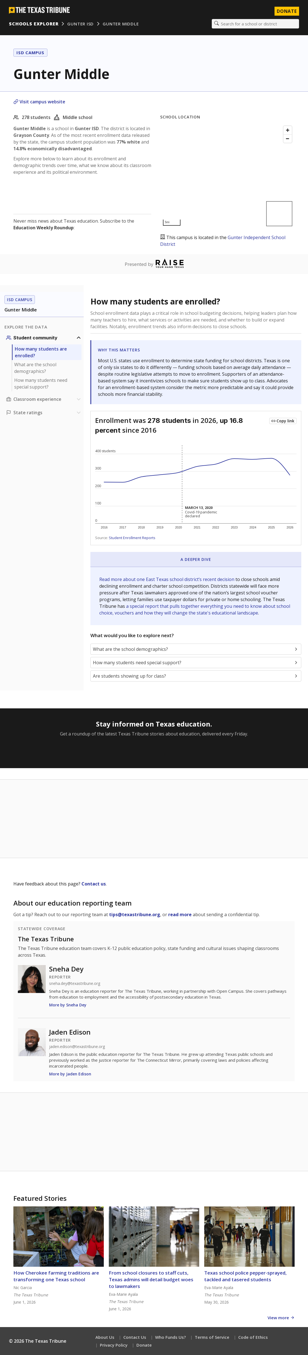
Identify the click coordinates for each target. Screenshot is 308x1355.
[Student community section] (44, 337)
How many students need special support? (40, 383)
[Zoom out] (287, 138)
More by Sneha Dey (67, 1005)
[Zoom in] (287, 130)
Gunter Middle (121, 24)
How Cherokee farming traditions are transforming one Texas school (56, 1276)
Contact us (93, 884)
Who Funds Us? (170, 1337)
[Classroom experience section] (44, 399)
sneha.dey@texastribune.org (74, 983)
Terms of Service (212, 1337)
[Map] (227, 175)
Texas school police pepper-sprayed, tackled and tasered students (245, 1276)
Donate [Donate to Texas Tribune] (287, 11)
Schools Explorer (33, 24)
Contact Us (134, 1337)
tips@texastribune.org (134, 914)
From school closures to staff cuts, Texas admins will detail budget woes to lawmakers (151, 1279)
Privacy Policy (113, 1345)
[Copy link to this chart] (283, 421)
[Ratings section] (44, 412)
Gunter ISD (80, 24)
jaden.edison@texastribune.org (77, 1046)
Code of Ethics (253, 1337)
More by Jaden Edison (70, 1074)
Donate (144, 1345)
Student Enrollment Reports (132, 537)
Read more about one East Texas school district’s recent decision (167, 579)
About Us (104, 1337)
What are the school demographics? (35, 367)
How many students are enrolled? (41, 352)
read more (180, 914)
